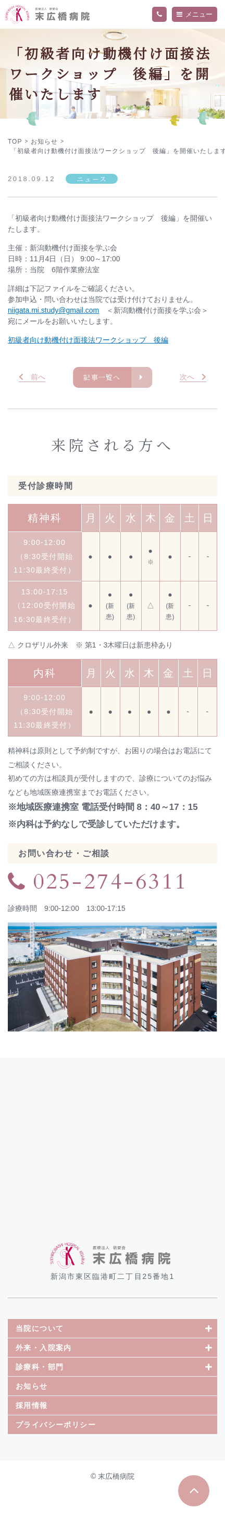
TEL (159, 14)
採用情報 (32, 1434)
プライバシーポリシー (56, 1454)
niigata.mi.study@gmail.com (53, 310)
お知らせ (32, 1415)
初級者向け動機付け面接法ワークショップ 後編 (88, 340)
